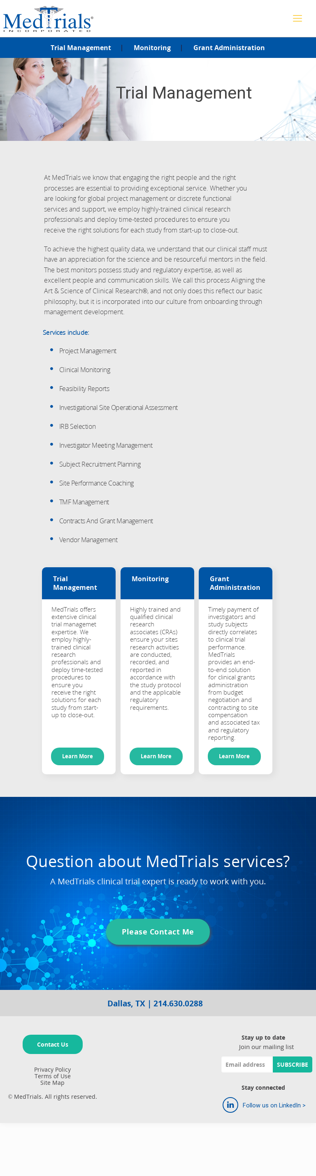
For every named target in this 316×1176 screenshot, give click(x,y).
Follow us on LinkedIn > (264, 1105)
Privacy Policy (52, 1069)
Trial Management (81, 47)
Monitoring (152, 47)
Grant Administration (229, 47)
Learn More (77, 756)
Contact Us (52, 1044)
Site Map (52, 1082)
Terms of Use (53, 1076)
